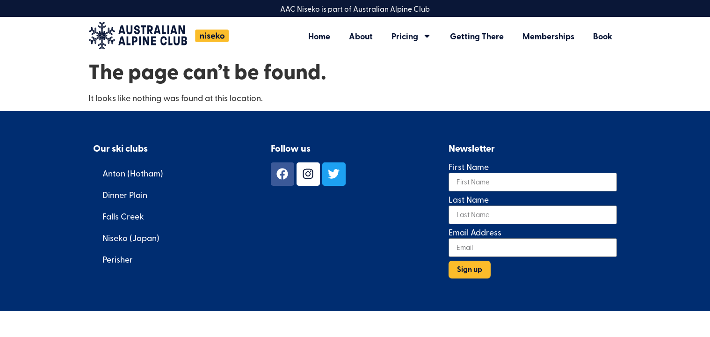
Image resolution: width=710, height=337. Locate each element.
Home (319, 36)
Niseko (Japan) (130, 237)
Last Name (469, 200)
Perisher (117, 259)
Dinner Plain (124, 194)
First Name (469, 167)
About (361, 36)
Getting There (477, 36)
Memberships (548, 36)
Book (602, 36)
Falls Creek (123, 216)
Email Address (475, 233)
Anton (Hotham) (132, 173)
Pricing (411, 36)
